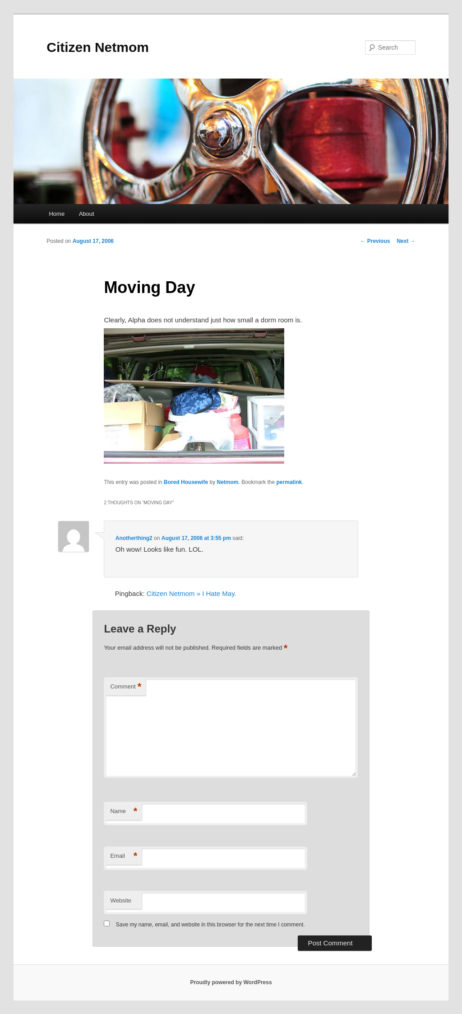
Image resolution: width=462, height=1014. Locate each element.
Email (123, 856)
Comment (125, 686)
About (86, 213)
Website (120, 900)
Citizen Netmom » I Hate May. (191, 593)
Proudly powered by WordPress (231, 982)
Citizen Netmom (97, 47)
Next (406, 241)
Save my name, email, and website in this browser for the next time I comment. (210, 924)
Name (123, 811)
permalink (289, 482)
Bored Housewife (186, 482)
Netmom (227, 482)
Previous (375, 241)
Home (57, 213)
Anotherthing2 (134, 538)
